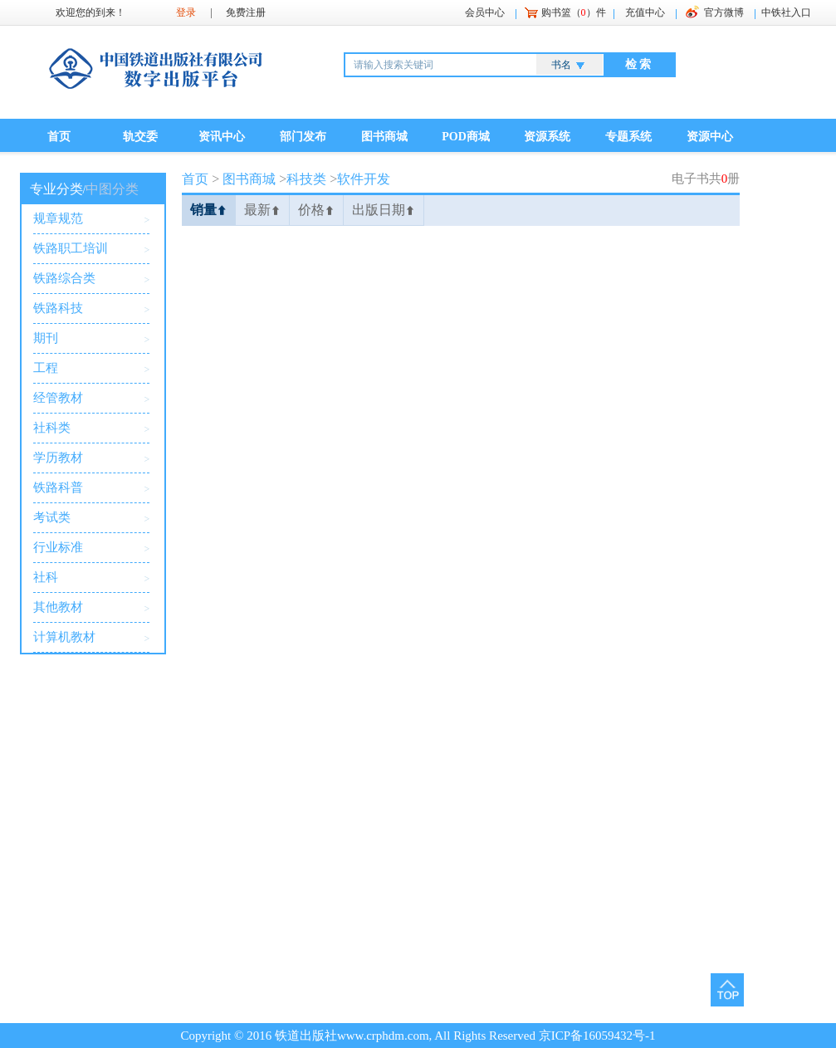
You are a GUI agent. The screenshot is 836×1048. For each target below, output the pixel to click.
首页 (59, 136)
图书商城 (384, 136)
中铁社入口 (786, 12)
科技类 (306, 179)
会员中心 (485, 12)
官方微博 (724, 12)
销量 (208, 210)
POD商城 (466, 136)
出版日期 (383, 210)
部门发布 (303, 136)
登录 (186, 12)
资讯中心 (221, 136)
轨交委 (140, 136)
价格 (316, 210)
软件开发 (363, 179)
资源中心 (710, 136)
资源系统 (547, 136)
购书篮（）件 (573, 12)
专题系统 (628, 136)
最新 (262, 210)
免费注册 (246, 12)
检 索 (638, 64)
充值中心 (645, 12)
